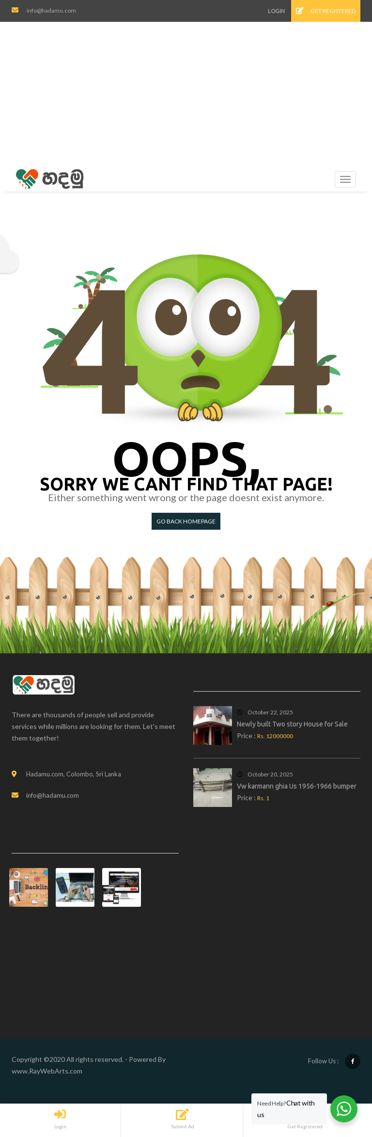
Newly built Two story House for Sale (292, 724)
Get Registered (326, 11)
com (76, 1071)
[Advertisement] (189, 94)
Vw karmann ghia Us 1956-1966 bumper (296, 786)
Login (276, 11)
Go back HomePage (186, 521)
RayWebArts (48, 1071)
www (20, 1071)
